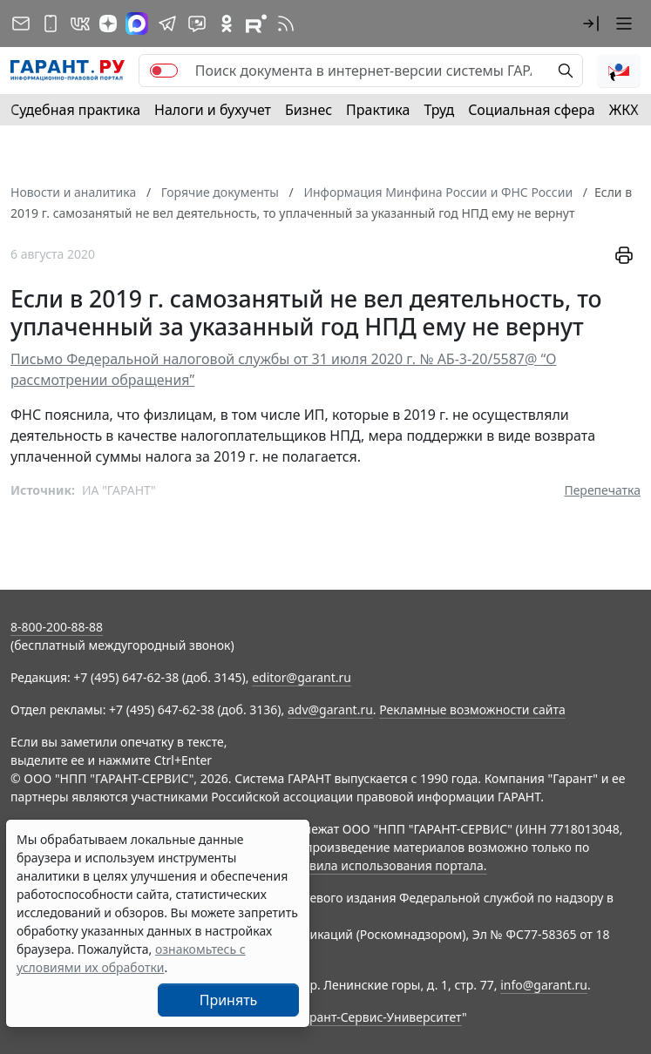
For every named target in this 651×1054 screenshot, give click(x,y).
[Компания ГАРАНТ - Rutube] (256, 23)
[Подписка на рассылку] (20, 23)
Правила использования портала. (386, 865)
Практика (378, 109)
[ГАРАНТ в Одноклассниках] (226, 23)
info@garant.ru (543, 984)
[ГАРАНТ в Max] (136, 23)
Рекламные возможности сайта (472, 709)
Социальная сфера (531, 109)
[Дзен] (108, 23)
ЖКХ (624, 109)
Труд (439, 109)
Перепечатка (602, 490)
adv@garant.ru (330, 709)
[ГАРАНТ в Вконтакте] (80, 23)
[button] (590, 23)
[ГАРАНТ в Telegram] (167, 23)
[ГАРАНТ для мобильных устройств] (50, 23)
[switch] (164, 71)
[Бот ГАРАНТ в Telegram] (196, 23)
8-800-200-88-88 (56, 626)
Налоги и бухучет (212, 109)
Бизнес (308, 109)
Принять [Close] (229, 1000)
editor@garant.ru (301, 677)
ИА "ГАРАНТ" (119, 490)
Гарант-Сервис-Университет (379, 1017)
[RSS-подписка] (285, 23)
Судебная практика (75, 109)
